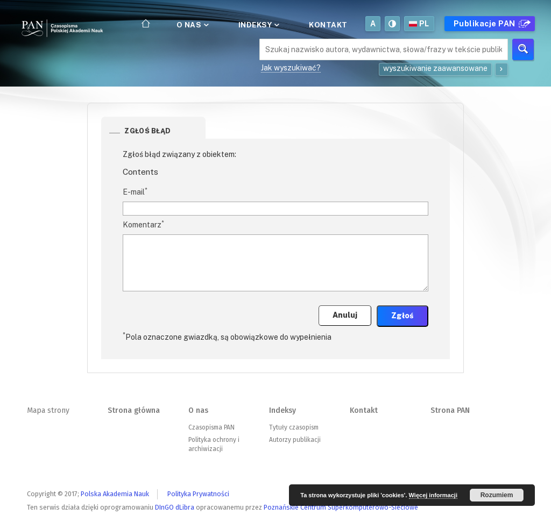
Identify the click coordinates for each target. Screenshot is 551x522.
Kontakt (328, 24)
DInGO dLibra (174, 507)
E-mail (135, 191)
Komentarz (143, 224)
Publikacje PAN (491, 23)
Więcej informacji (433, 495)
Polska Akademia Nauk (115, 494)
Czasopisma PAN (211, 427)
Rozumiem (497, 495)
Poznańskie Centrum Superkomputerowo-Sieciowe (341, 507)
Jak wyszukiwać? (291, 67)
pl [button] (419, 23)
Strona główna (134, 410)
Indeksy (258, 24)
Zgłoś (402, 315)
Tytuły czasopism (294, 427)
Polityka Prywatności (198, 494)
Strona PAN (450, 410)
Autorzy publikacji (295, 440)
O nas (191, 24)
